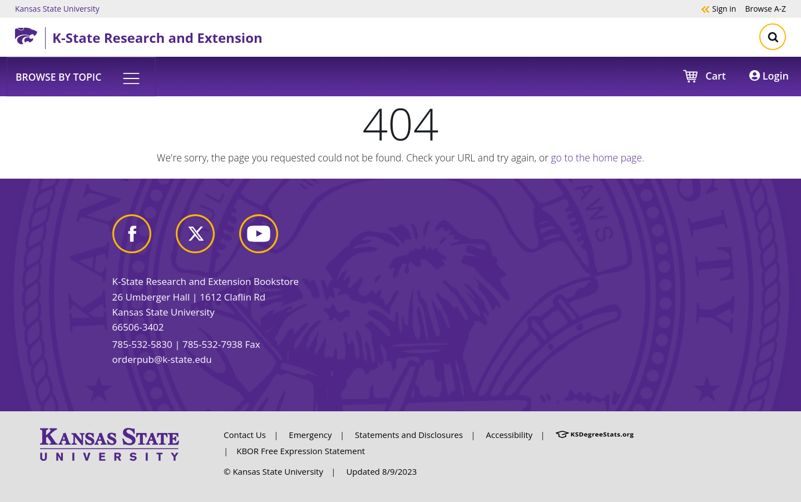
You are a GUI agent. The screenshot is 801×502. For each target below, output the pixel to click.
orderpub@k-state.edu (162, 359)
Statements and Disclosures (409, 434)
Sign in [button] (718, 8)
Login (769, 75)
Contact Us (245, 434)
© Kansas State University (273, 471)
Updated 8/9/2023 (381, 471)
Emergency (310, 434)
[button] (81, 76)
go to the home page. (598, 157)
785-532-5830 (142, 344)
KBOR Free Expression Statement (300, 450)
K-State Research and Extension (157, 37)
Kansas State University (57, 8)
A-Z (765, 8)
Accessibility (509, 434)
